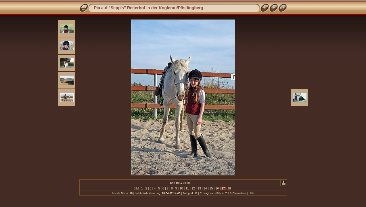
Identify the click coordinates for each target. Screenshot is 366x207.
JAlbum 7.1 (222, 193)
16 (217, 188)
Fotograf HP (190, 193)
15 (211, 188)
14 (205, 188)
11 (187, 188)
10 (181, 188)
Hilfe (251, 193)
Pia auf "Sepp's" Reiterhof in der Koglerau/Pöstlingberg (148, 7)
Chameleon (239, 193)
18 (229, 188)
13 (199, 188)
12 (193, 188)
